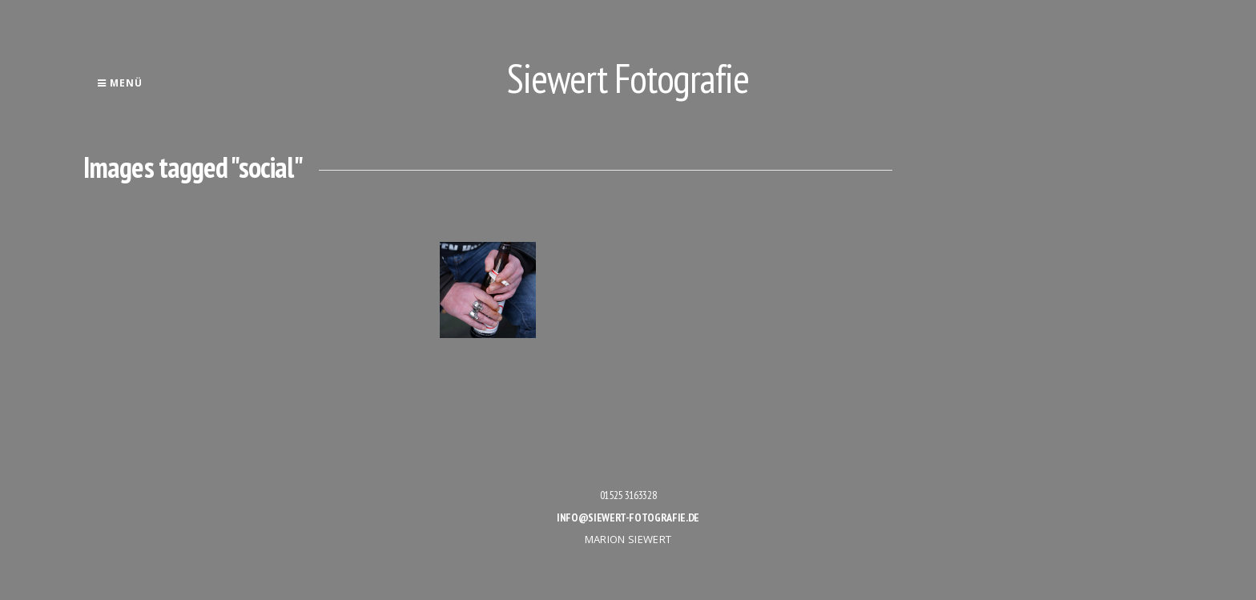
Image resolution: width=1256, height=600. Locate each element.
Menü (120, 83)
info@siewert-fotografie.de (628, 517)
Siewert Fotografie (628, 78)
